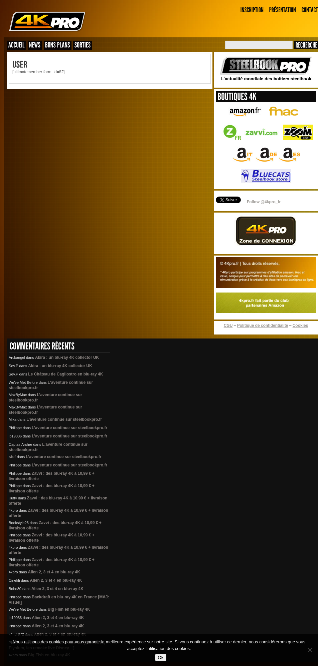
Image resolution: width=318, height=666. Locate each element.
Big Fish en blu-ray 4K (69, 609)
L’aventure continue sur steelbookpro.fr (64, 419)
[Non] (309, 650)
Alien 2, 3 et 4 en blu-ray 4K (54, 572)
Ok (160, 657)
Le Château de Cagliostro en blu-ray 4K (65, 374)
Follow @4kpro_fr (264, 202)
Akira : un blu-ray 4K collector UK (67, 357)
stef (12, 456)
